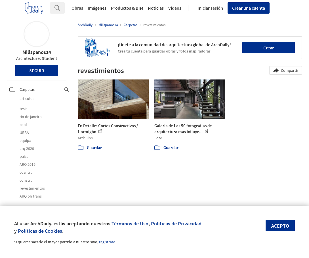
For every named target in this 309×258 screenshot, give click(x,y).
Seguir (36, 70)
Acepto (280, 226)
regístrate (107, 241)
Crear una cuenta (248, 8)
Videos (174, 8)
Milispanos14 (36, 52)
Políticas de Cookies (40, 231)
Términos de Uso (130, 223)
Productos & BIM (127, 8)
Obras (77, 8)
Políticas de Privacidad (176, 223)
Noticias (156, 8)
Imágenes (97, 8)
